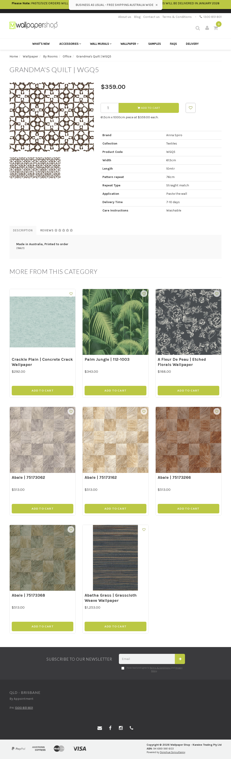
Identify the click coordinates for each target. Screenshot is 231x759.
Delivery (192, 43)
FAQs (173, 43)
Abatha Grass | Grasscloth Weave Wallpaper (111, 598)
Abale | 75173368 (28, 595)
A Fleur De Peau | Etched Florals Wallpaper (182, 362)
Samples (154, 43)
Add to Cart (149, 107)
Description (23, 230)
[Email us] (99, 728)
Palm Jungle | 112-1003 (107, 359)
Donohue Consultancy (172, 752)
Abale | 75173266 (174, 477)
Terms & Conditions (177, 17)
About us (124, 17)
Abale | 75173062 (28, 477)
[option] (51, 117)
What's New (41, 43)
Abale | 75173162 (101, 477)
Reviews (56, 230)
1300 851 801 (211, 17)
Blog (137, 17)
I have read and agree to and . (151, 669)
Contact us (151, 17)
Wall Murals (100, 43)
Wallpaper (129, 43)
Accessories (70, 43)
